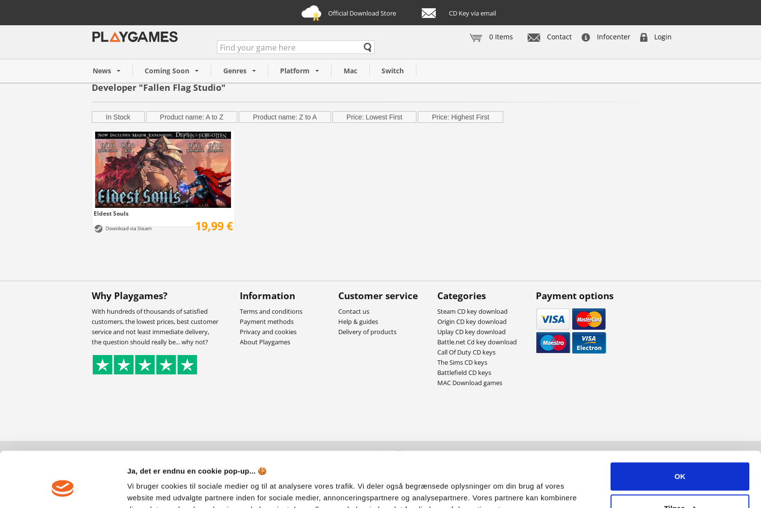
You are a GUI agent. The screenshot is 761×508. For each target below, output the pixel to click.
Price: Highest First (460, 117)
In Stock (118, 117)
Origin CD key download (472, 321)
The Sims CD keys (462, 362)
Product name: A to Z (192, 117)
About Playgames (265, 342)
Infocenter (605, 36)
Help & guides (358, 321)
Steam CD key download (472, 311)
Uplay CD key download (471, 331)
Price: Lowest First (374, 117)
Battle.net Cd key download (477, 342)
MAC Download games (469, 382)
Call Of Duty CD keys (466, 352)
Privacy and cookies (268, 331)
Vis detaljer (146, 489)
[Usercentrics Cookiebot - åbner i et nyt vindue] (62, 489)
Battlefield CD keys (464, 372)
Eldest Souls (111, 213)
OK (680, 429)
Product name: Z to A (285, 117)
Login (656, 36)
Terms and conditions (271, 311)
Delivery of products (367, 331)
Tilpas (680, 461)
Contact (550, 36)
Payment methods (267, 321)
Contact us (353, 311)
